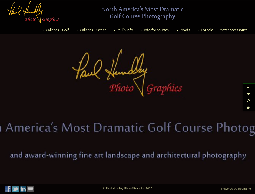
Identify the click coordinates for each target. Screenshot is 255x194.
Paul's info (122, 29)
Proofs (182, 29)
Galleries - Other (90, 29)
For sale (205, 29)
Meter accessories (233, 29)
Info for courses (154, 29)
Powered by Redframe (236, 188)
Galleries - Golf (55, 29)
